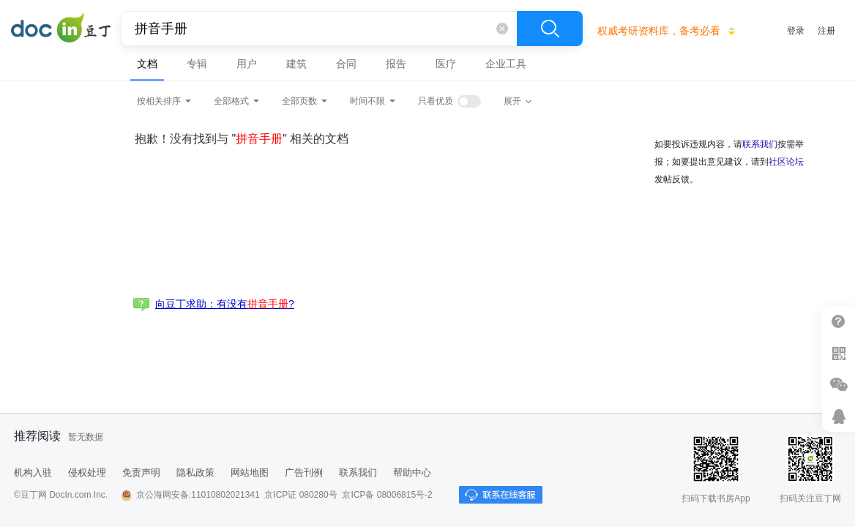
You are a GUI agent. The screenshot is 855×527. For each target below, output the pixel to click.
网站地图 (250, 472)
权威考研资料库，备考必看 (658, 31)
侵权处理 (87, 472)
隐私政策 (195, 472)
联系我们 (759, 144)
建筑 (296, 64)
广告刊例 (304, 472)
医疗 (446, 64)
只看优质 (435, 101)
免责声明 (141, 472)
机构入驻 (33, 472)
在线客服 (838, 416)
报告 (396, 64)
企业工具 (505, 64)
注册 (826, 31)
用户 (246, 64)
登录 (795, 31)
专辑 (197, 64)
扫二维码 (838, 353)
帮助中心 (412, 472)
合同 (346, 64)
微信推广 (838, 384)
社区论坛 (786, 162)
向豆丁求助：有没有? (224, 304)
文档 (147, 64)
